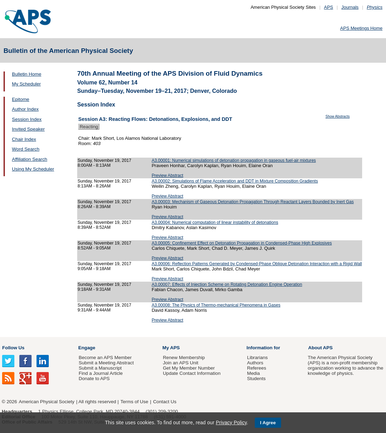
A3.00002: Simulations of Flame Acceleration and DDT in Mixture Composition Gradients (235, 181)
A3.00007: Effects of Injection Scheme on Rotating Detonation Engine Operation (227, 284)
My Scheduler (26, 84)
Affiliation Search (29, 159)
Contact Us (164, 401)
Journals (350, 7)
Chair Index (24, 139)
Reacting (89, 126)
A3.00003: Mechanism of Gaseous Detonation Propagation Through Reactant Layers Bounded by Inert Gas (253, 201)
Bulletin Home (26, 74)
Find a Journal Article (100, 373)
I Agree (268, 422)
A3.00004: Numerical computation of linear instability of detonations (215, 222)
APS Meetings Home (361, 28)
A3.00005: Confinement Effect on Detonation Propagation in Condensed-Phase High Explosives (242, 243)
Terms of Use (134, 401)
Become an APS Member (105, 357)
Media (253, 373)
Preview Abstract (167, 175)
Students (256, 378)
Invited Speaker (28, 129)
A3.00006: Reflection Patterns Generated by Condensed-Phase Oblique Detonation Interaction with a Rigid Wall (257, 263)
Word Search (25, 149)
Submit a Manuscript (100, 368)
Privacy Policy (231, 422)
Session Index (26, 119)
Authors (255, 362)
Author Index (25, 109)
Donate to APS (94, 378)
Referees (256, 368)
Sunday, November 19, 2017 (104, 160)
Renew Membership (184, 357)
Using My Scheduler (33, 169)
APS (328, 7)
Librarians (257, 357)
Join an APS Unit (180, 362)
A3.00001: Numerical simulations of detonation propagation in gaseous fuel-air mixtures (234, 160)
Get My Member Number (189, 368)
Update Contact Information (191, 373)
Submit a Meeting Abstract (106, 362)
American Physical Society (46, 401)
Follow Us (13, 347)
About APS (320, 347)
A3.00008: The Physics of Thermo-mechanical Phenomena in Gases (216, 305)
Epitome (20, 99)
